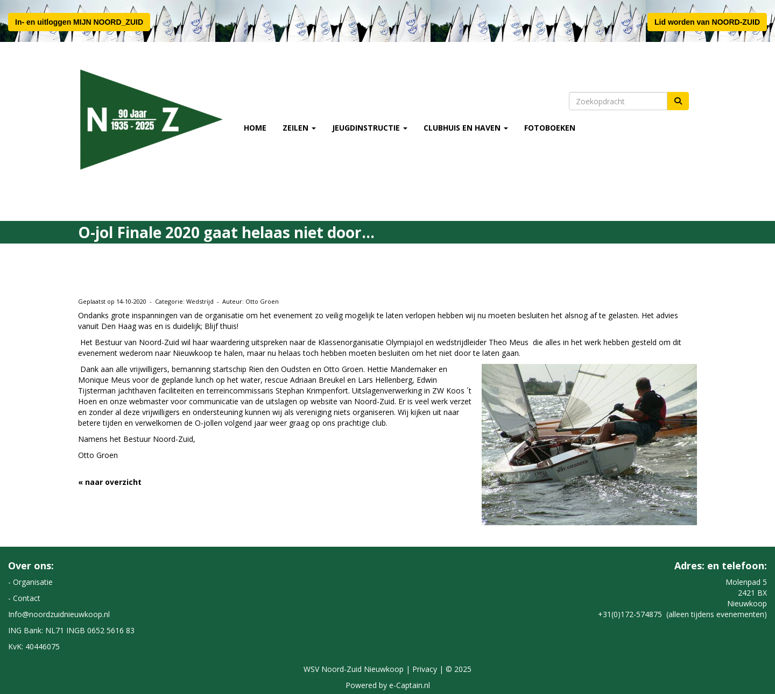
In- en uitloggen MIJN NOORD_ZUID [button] (79, 22)
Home (255, 128)
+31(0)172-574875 (630, 614)
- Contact (24, 598)
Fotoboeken (549, 128)
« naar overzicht (110, 482)
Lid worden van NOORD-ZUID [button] (707, 22)
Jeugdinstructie (369, 128)
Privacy (424, 669)
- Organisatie (30, 582)
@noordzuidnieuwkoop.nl (59, 614)
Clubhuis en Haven (466, 128)
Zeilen (299, 128)
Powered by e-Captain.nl (388, 685)
